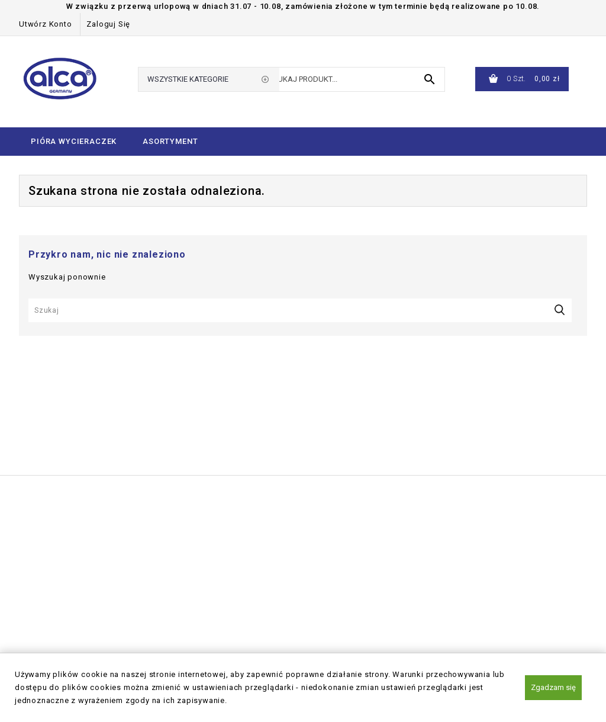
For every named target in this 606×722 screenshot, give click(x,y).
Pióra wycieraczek (74, 141)
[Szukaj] (300, 310)
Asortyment (170, 141)
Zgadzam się (553, 687)
